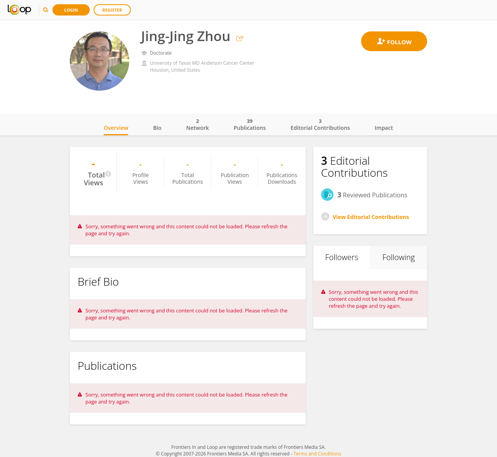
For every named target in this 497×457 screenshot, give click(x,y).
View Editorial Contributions (371, 217)
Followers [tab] (341, 257)
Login (71, 10)
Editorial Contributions (320, 124)
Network (197, 124)
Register (112, 10)
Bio (157, 127)
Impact (384, 127)
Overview (116, 127)
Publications (250, 124)
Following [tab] (398, 257)
